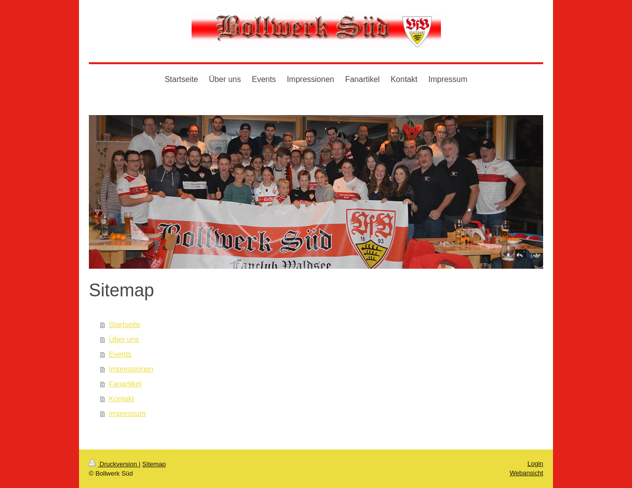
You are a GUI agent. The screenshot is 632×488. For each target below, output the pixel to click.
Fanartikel (125, 383)
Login (535, 463)
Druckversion (114, 464)
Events (120, 354)
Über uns (124, 339)
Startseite (124, 324)
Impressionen (131, 369)
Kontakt (121, 398)
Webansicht (526, 473)
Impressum (127, 413)
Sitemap (154, 464)
